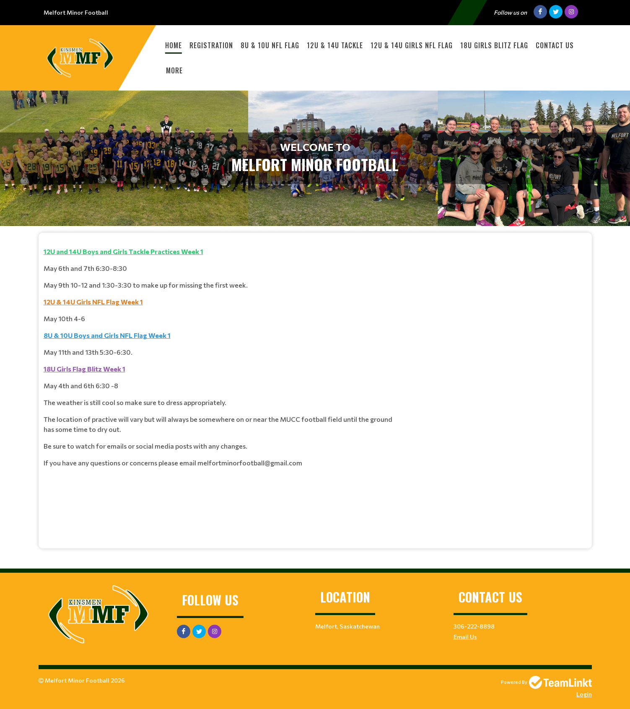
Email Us (465, 636)
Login (584, 694)
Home (173, 45)
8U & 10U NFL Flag (270, 45)
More (174, 70)
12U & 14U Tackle (335, 45)
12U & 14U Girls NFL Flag (412, 45)
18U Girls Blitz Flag (494, 45)
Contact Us (555, 45)
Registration (211, 45)
